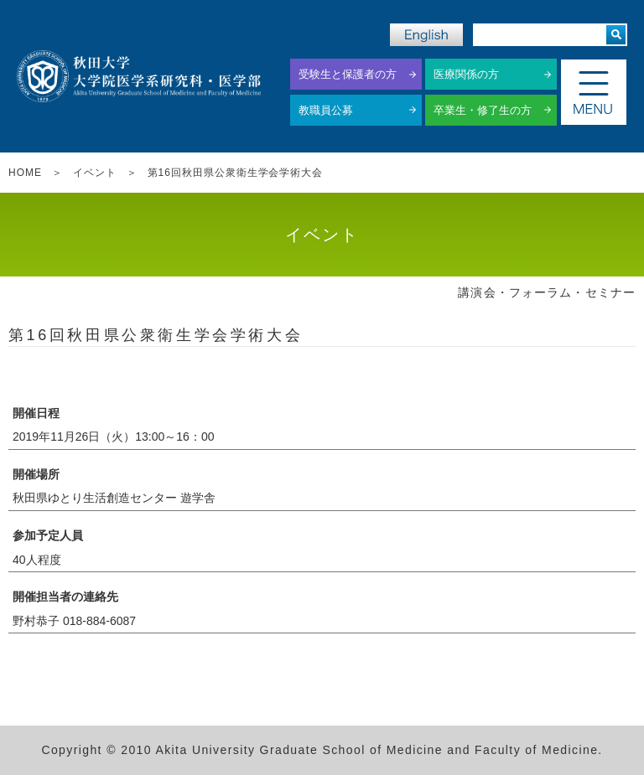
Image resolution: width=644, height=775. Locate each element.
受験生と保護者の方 (348, 74)
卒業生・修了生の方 (483, 110)
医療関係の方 (466, 74)
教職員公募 (326, 110)
